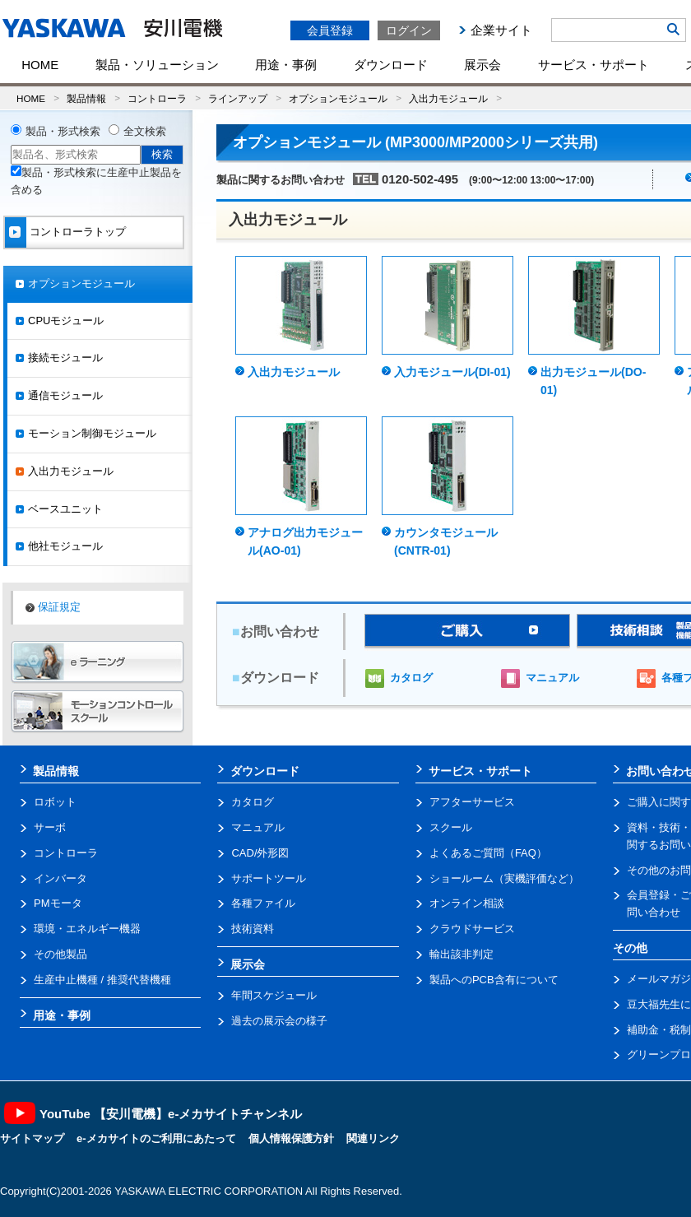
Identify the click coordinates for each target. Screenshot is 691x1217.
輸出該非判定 (461, 954)
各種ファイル (263, 903)
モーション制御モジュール (92, 433)
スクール (450, 827)
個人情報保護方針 (291, 1138)
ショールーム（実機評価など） (504, 878)
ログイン (409, 30)
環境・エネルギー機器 (87, 928)
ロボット (55, 802)
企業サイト (501, 30)
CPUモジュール (66, 320)
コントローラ (157, 98)
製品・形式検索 (63, 131)
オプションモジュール (338, 98)
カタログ (411, 677)
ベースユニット (65, 509)
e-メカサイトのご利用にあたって (156, 1138)
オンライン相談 (466, 903)
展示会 (482, 65)
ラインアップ (237, 98)
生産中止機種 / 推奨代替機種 (102, 979)
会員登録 (330, 30)
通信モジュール (65, 395)
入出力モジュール (448, 98)
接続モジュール (65, 357)
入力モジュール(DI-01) (452, 372)
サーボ (50, 827)
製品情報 (86, 98)
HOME (39, 65)
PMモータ (58, 903)
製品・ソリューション (157, 65)
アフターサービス (472, 802)
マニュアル (552, 677)
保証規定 (59, 607)
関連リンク (373, 1138)
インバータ (60, 878)
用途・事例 (286, 65)
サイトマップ (32, 1138)
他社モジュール (65, 546)
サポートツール (268, 878)
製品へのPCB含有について (494, 979)
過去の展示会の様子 (279, 1021)
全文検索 (144, 131)
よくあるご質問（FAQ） (488, 853)
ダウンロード (391, 65)
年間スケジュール (274, 995)
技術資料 (252, 928)
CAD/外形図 (260, 853)
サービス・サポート (593, 65)
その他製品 (60, 954)
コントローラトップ (78, 231)
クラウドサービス (472, 928)
